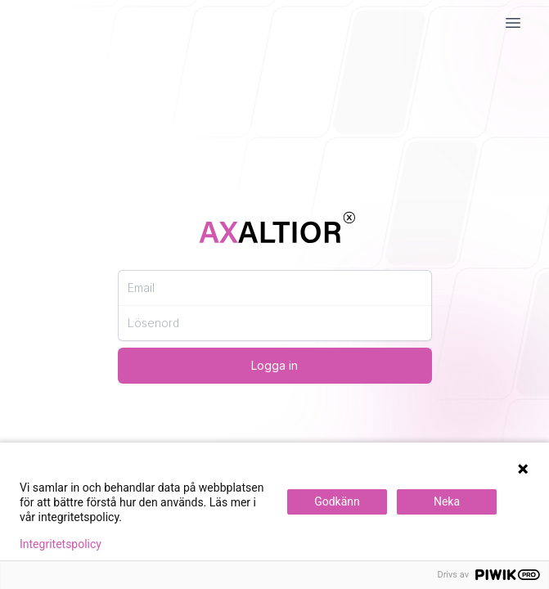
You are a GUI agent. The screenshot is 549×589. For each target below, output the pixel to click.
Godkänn (337, 501)
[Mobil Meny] (513, 23)
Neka (447, 501)
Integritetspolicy (60, 544)
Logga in (274, 365)
